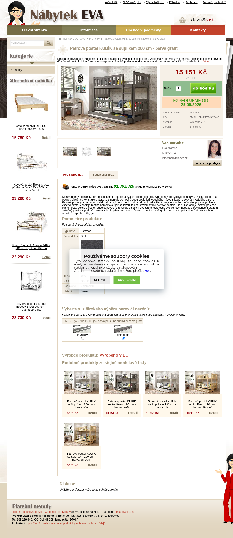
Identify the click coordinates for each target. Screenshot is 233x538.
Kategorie (13, 52)
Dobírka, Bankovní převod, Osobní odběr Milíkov (41, 511)
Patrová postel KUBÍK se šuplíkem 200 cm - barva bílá (81, 404)
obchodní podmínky (63, 523)
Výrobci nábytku (155, 2)
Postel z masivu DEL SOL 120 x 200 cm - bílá (31, 127)
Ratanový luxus (124, 511)
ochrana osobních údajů (90, 523)
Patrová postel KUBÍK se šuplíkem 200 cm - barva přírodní (81, 456)
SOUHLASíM (127, 280)
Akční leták (111, 2)
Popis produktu (73, 174)
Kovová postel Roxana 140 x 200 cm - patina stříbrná (31, 246)
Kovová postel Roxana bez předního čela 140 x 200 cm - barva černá (31, 187)
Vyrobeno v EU (197, 122)
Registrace (192, 2)
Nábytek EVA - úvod (74, 38)
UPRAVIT (100, 280)
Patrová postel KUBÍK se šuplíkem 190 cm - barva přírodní (202, 404)
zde (147, 271)
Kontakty (198, 30)
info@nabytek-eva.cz (175, 158)
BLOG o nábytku (132, 2)
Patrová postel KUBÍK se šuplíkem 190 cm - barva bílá (162, 404)
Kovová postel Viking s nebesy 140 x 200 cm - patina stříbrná (31, 306)
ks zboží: (202, 20)
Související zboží (104, 174)
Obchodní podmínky (143, 30)
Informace (89, 30)
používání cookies (39, 523)
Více (206, 61)
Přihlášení (174, 2)
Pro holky (16, 70)
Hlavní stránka (34, 30)
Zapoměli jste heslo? (214, 2)
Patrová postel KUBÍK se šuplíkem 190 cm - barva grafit (122, 404)
